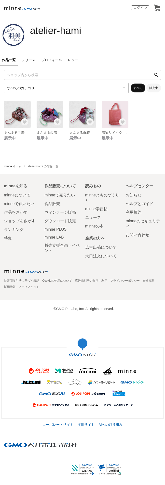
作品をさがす (16, 212)
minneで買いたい (19, 204)
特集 (8, 238)
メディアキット (29, 287)
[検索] (156, 75)
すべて (138, 88)
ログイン (140, 8)
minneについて (17, 195)
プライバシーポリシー (125, 280)
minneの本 (94, 226)
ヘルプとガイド (139, 204)
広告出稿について (101, 247)
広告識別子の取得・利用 (91, 280)
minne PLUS (55, 229)
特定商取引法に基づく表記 (21, 280)
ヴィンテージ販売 (60, 212)
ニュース (93, 217)
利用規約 (133, 212)
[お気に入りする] (24, 122)
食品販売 (52, 204)
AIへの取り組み (110, 425)
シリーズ (28, 60)
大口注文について (101, 256)
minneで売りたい (59, 195)
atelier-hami (55, 30)
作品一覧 (9, 60)
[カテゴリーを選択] (66, 88)
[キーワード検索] (82, 75)
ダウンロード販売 (60, 221)
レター (73, 60)
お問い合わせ (137, 235)
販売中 (153, 88)
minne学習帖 (96, 209)
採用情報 (10, 287)
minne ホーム (13, 166)
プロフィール (51, 60)
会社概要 (148, 280)
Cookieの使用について (57, 280)
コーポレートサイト (57, 425)
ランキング (14, 229)
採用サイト (86, 425)
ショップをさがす (19, 221)
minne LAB (54, 237)
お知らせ (133, 195)
